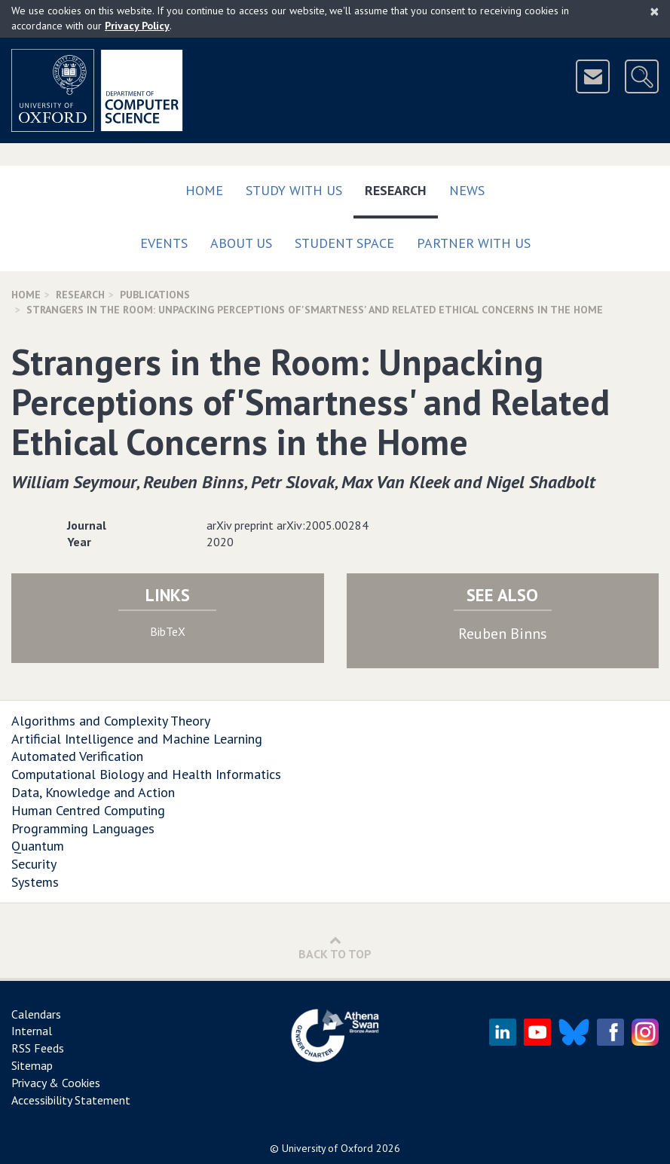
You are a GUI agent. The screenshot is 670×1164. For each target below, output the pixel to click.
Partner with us (474, 243)
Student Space (344, 243)
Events (164, 243)
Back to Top (335, 947)
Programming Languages (82, 828)
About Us (241, 243)
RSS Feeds (37, 1048)
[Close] (654, 11)
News (467, 190)
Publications (155, 294)
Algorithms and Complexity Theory (110, 720)
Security (34, 863)
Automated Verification (77, 756)
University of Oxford (327, 1148)
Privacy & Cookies (55, 1082)
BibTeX (167, 631)
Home (204, 190)
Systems (35, 882)
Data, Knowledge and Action (93, 792)
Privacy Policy (137, 25)
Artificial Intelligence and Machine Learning (136, 738)
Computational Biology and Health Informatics (146, 774)
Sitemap (32, 1065)
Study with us (294, 190)
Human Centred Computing (88, 810)
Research (401, 187)
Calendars (36, 1014)
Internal (31, 1030)
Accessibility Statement (70, 1099)
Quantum (37, 845)
